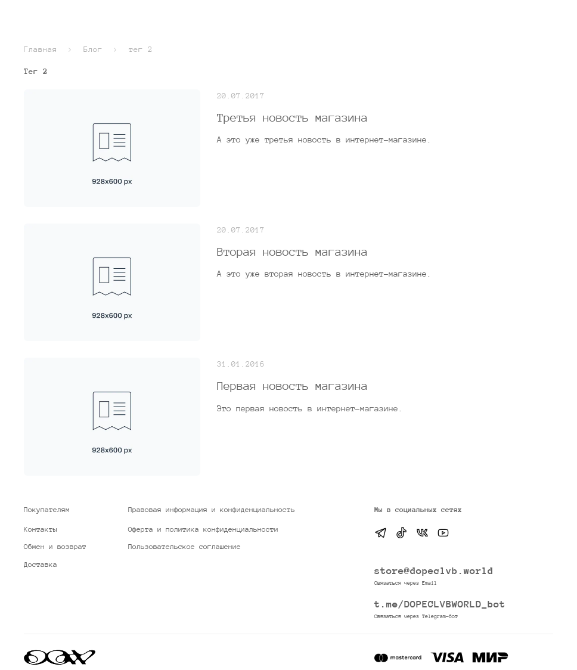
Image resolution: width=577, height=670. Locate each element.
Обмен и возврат (55, 546)
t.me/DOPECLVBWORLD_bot (439, 604)
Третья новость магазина (292, 117)
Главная (40, 49)
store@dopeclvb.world (434, 570)
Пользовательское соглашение (184, 546)
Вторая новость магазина (292, 251)
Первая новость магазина (292, 385)
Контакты (40, 529)
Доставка (40, 564)
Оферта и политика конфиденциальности (203, 529)
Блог (93, 49)
